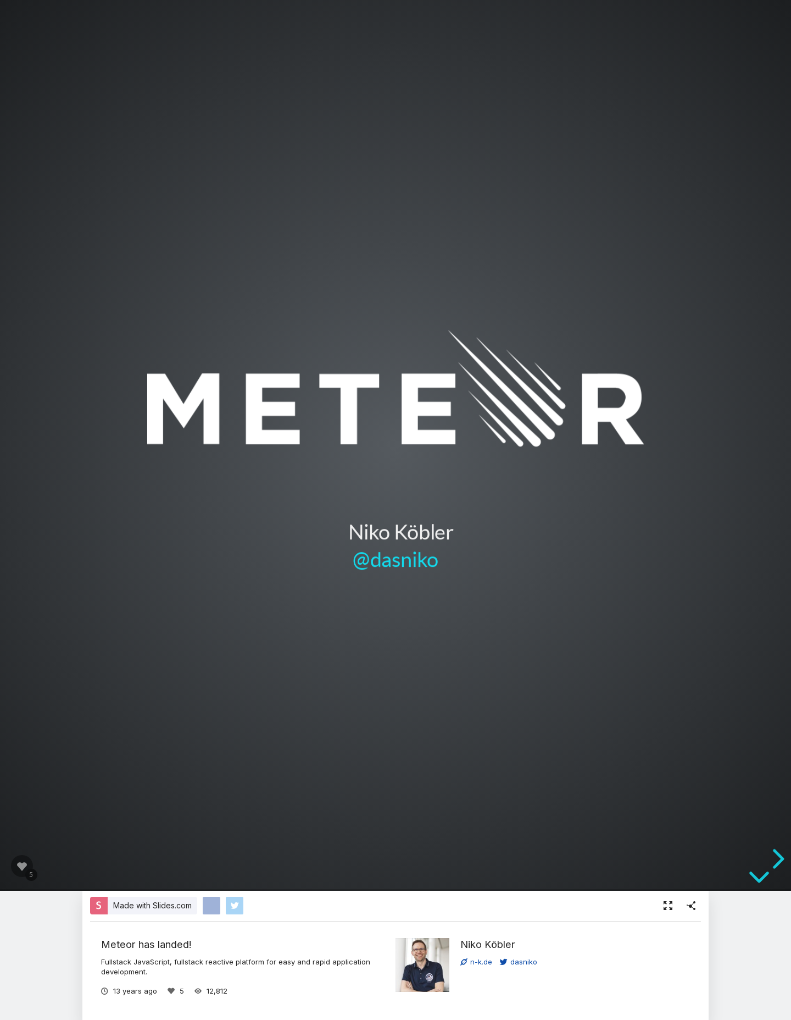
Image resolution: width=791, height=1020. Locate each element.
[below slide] (759, 881)
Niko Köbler (487, 944)
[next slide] (777, 859)
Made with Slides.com (152, 905)
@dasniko (395, 559)
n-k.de (476, 961)
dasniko (518, 961)
